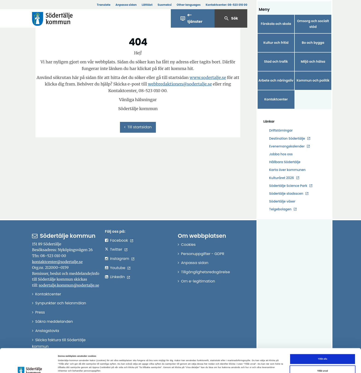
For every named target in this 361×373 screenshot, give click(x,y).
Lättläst (147, 5)
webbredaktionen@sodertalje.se (180, 84)
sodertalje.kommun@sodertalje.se (69, 285)
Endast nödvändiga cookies (322, 362)
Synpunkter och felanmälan (60, 303)
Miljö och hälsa (313, 61)
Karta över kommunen (287, 169)
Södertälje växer (282, 201)
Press (40, 312)
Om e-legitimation (198, 281)
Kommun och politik (313, 80)
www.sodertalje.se (208, 77)
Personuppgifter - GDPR (202, 253)
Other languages (189, 5)
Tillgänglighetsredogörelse (205, 272)
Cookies (188, 244)
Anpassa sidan (126, 5)
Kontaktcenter (276, 99)
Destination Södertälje (287, 138)
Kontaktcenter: (226, 5)
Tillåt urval (322, 350)
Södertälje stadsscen (286, 193)
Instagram (119, 258)
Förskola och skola (276, 23)
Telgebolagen (280, 209)
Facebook (119, 240)
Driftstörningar (281, 130)
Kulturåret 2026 (281, 178)
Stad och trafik (276, 61)
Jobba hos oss (281, 154)
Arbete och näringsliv (276, 80)
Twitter (116, 249)
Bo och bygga (313, 42)
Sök (231, 18)
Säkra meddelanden (54, 321)
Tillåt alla (322, 338)
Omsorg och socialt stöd (313, 24)
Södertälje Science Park (288, 186)
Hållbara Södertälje (284, 162)
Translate (103, 5)
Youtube (117, 267)
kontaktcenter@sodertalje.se (57, 261)
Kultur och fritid (275, 42)
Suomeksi (164, 5)
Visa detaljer (197, 362)
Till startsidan (138, 127)
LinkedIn (117, 276)
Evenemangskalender (287, 146)
